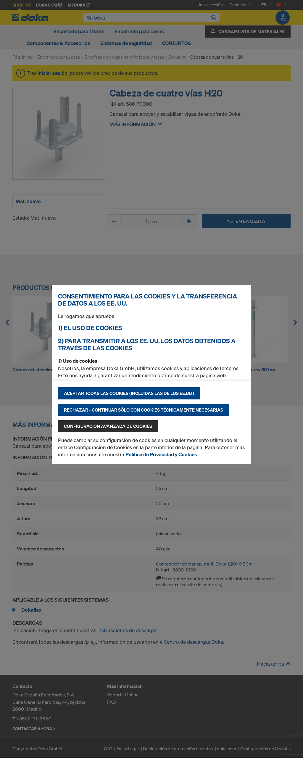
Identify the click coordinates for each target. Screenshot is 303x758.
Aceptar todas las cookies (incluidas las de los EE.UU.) (129, 393)
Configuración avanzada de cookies (108, 426)
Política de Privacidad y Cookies (161, 454)
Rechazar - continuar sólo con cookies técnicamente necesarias (143, 410)
